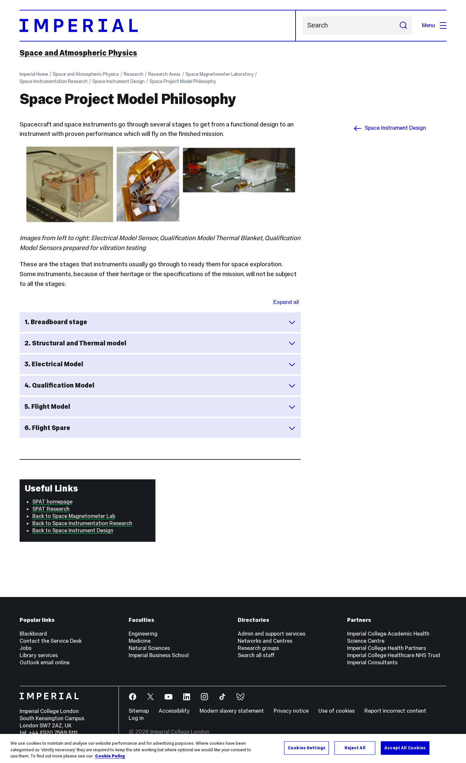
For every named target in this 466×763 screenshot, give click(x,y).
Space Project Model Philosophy (183, 81)
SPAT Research (51, 509)
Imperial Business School (159, 655)
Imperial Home (34, 74)
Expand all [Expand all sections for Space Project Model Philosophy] (286, 302)
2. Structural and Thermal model (160, 343)
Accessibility (174, 710)
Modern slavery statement (232, 710)
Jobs (25, 648)
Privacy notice (291, 710)
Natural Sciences (149, 648)
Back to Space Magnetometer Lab (73, 516)
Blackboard (33, 633)
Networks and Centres (265, 641)
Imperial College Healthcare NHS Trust (394, 655)
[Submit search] (403, 25)
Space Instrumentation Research (54, 81)
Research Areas (164, 74)
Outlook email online (45, 662)
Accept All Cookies (405, 747)
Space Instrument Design (118, 81)
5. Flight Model (160, 407)
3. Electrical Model (160, 364)
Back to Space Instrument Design (72, 530)
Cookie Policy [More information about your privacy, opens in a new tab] (110, 756)
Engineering (143, 633)
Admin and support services (271, 633)
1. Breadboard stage (160, 322)
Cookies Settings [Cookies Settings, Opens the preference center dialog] (306, 747)
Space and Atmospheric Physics (78, 53)
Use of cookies (336, 710)
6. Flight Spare (160, 428)
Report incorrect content (395, 710)
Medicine (140, 641)
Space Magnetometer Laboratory (219, 74)
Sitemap (139, 710)
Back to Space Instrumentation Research (82, 523)
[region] (233, 748)
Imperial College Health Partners (386, 648)
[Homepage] (158, 25)
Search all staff (256, 655)
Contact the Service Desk (51, 641)
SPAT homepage (52, 501)
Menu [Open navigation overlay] (434, 25)
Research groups (258, 648)
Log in (136, 718)
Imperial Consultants (372, 662)
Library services (39, 655)
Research (133, 74)
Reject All (355, 747)
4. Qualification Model (160, 385)
